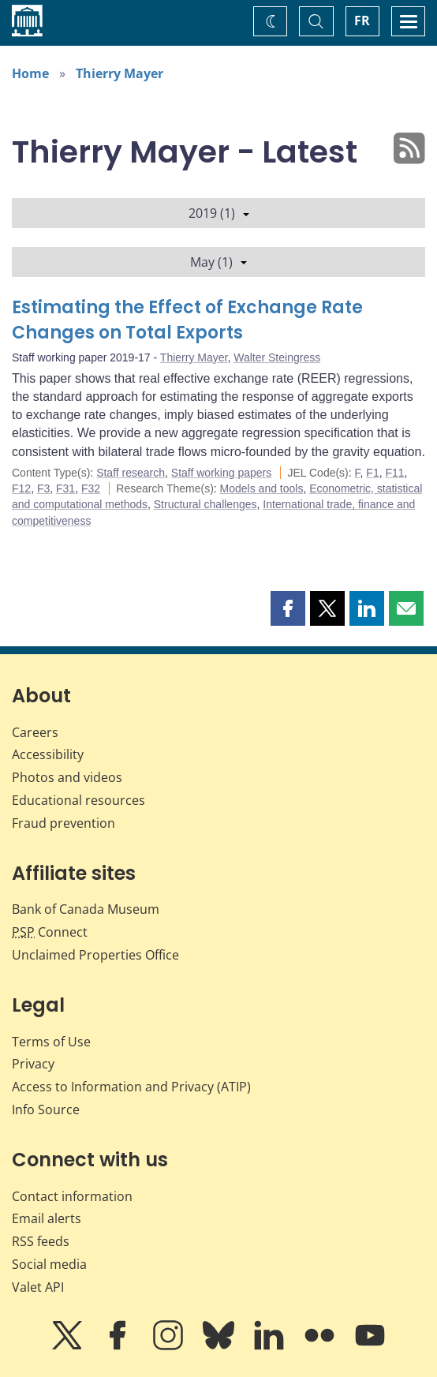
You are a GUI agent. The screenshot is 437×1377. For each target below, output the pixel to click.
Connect (50, 932)
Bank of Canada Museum (85, 909)
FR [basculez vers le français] (362, 20)
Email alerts (46, 1218)
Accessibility (48, 754)
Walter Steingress (276, 357)
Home (30, 73)
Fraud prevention (63, 823)
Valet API (38, 1287)
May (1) (218, 262)
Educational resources (78, 800)
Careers (35, 732)
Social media (49, 1264)
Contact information (72, 1196)
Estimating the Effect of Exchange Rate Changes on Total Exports (187, 320)
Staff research (130, 472)
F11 (394, 472)
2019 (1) (219, 213)
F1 (372, 472)
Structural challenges (205, 504)
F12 (21, 488)
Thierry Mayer (119, 73)
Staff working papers (221, 472)
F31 (65, 488)
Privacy (33, 1063)
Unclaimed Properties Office (95, 955)
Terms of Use (51, 1041)
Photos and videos (67, 777)
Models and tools (262, 488)
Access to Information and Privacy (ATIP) (131, 1086)
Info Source (46, 1109)
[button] (288, 608)
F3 (43, 488)
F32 (90, 488)
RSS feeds (40, 1241)
